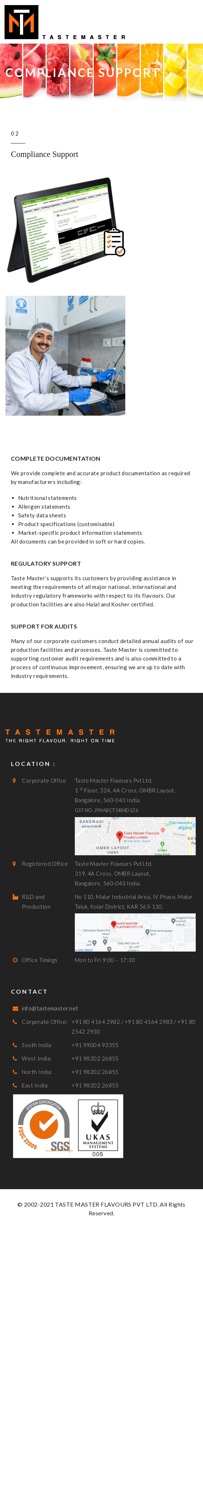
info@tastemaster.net (50, 1008)
